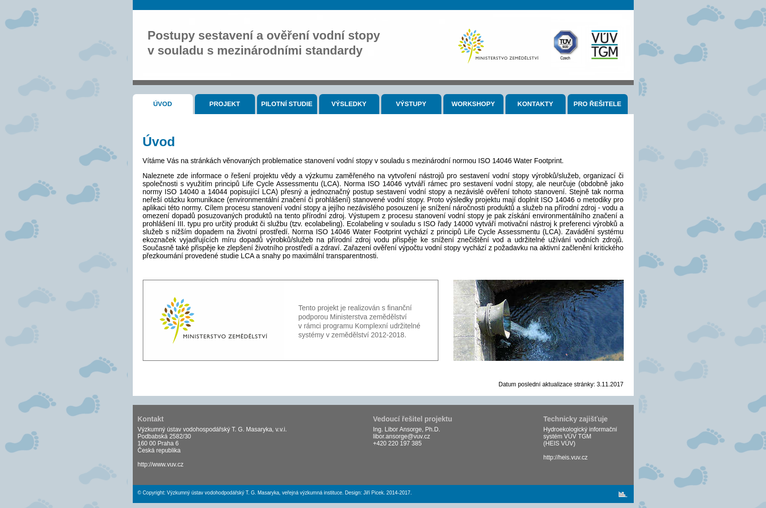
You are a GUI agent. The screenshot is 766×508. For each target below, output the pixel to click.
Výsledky (348, 104)
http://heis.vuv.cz (566, 457)
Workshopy (473, 104)
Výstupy (411, 104)
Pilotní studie (287, 104)
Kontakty (535, 104)
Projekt (224, 104)
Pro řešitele (597, 104)
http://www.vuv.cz (161, 464)
